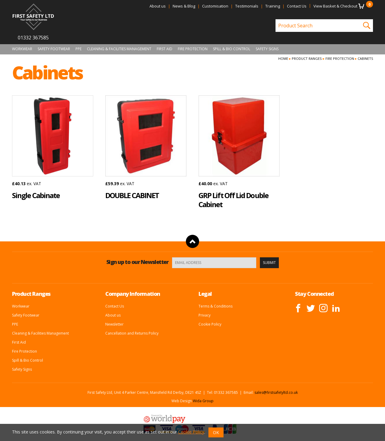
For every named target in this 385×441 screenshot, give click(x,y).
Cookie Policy (210, 324)
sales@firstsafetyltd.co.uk (276, 392)
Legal (205, 293)
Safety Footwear (54, 49)
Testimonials (246, 6)
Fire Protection (193, 49)
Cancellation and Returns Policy (132, 333)
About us (157, 6)
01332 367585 (33, 37)
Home (283, 58)
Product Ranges (307, 58)
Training (272, 6)
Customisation (215, 6)
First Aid (164, 49)
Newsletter (114, 324)
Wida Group (203, 400)
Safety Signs (267, 49)
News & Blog (184, 6)
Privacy (205, 315)
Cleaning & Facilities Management (119, 49)
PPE (78, 49)
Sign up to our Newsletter (137, 261)
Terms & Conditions (216, 306)
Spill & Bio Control (231, 49)
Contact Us (296, 6)
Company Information (132, 293)
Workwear (22, 49)
